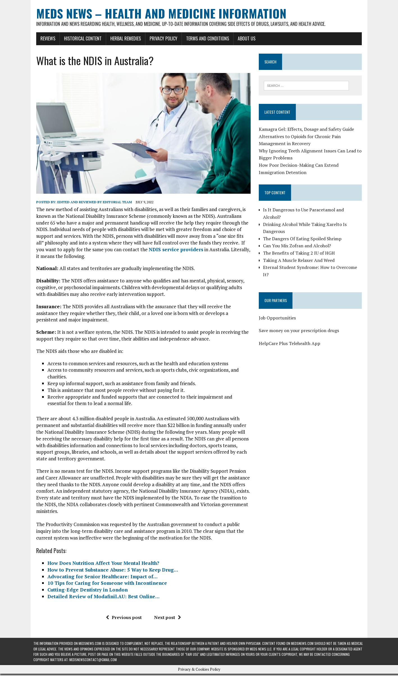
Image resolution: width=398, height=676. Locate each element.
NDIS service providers (164, 251)
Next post (166, 619)
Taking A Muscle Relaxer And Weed (299, 253)
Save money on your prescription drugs (300, 323)
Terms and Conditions (204, 38)
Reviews (45, 38)
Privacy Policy (161, 38)
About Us (244, 38)
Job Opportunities (278, 311)
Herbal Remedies (122, 38)
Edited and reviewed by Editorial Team (91, 204)
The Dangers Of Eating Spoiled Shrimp (303, 232)
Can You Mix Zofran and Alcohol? (298, 239)
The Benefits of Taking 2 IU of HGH (300, 246)
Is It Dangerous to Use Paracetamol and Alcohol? (313, 210)
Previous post (123, 619)
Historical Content (80, 38)
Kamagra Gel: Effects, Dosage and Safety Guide (307, 129)
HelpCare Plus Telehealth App (290, 336)
